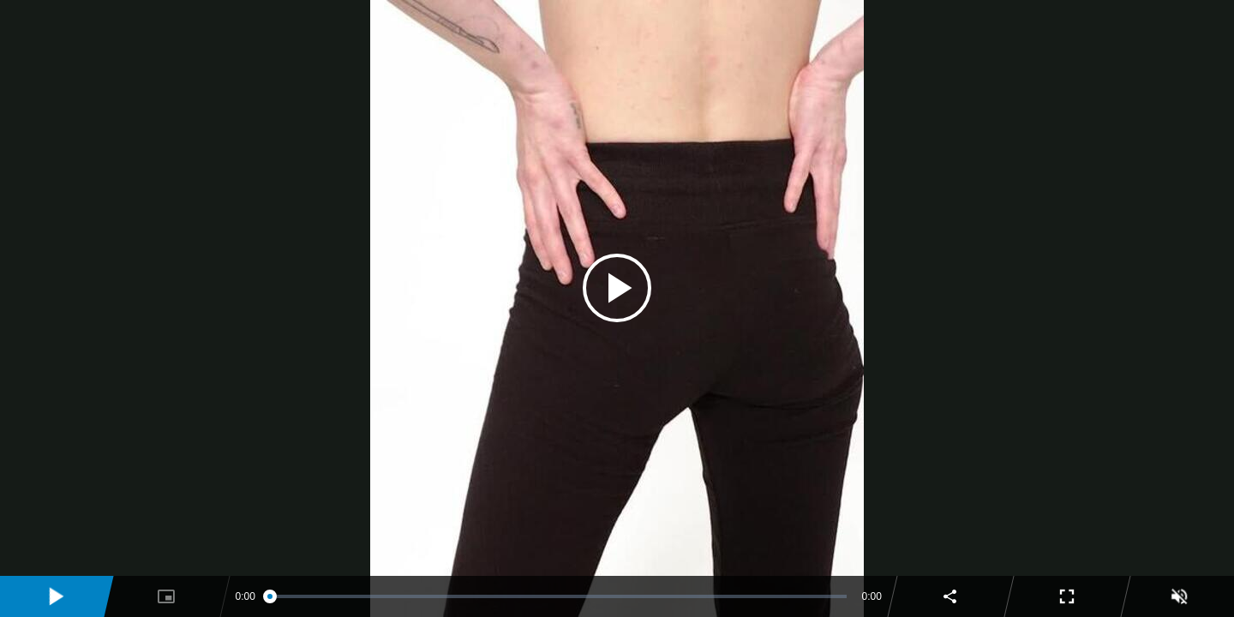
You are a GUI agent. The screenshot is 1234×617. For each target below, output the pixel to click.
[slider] (559, 596)
